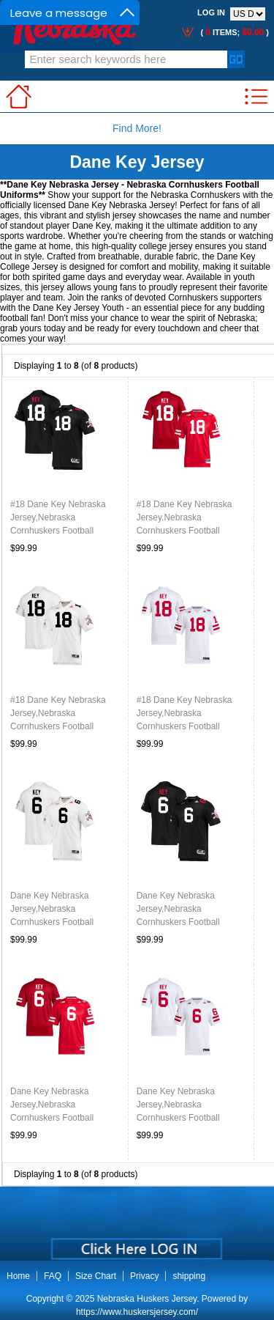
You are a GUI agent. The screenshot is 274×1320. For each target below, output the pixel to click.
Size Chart (95, 1276)
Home (18, 1276)
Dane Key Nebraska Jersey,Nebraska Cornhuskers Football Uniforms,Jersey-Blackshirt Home (189, 922)
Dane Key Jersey (136, 162)
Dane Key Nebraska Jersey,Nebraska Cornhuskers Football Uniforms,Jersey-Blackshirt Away (62, 922)
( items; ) (233, 32)
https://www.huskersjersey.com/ (137, 1312)
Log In (211, 12)
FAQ (52, 1276)
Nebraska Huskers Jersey (147, 1299)
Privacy (144, 1276)
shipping (188, 1276)
